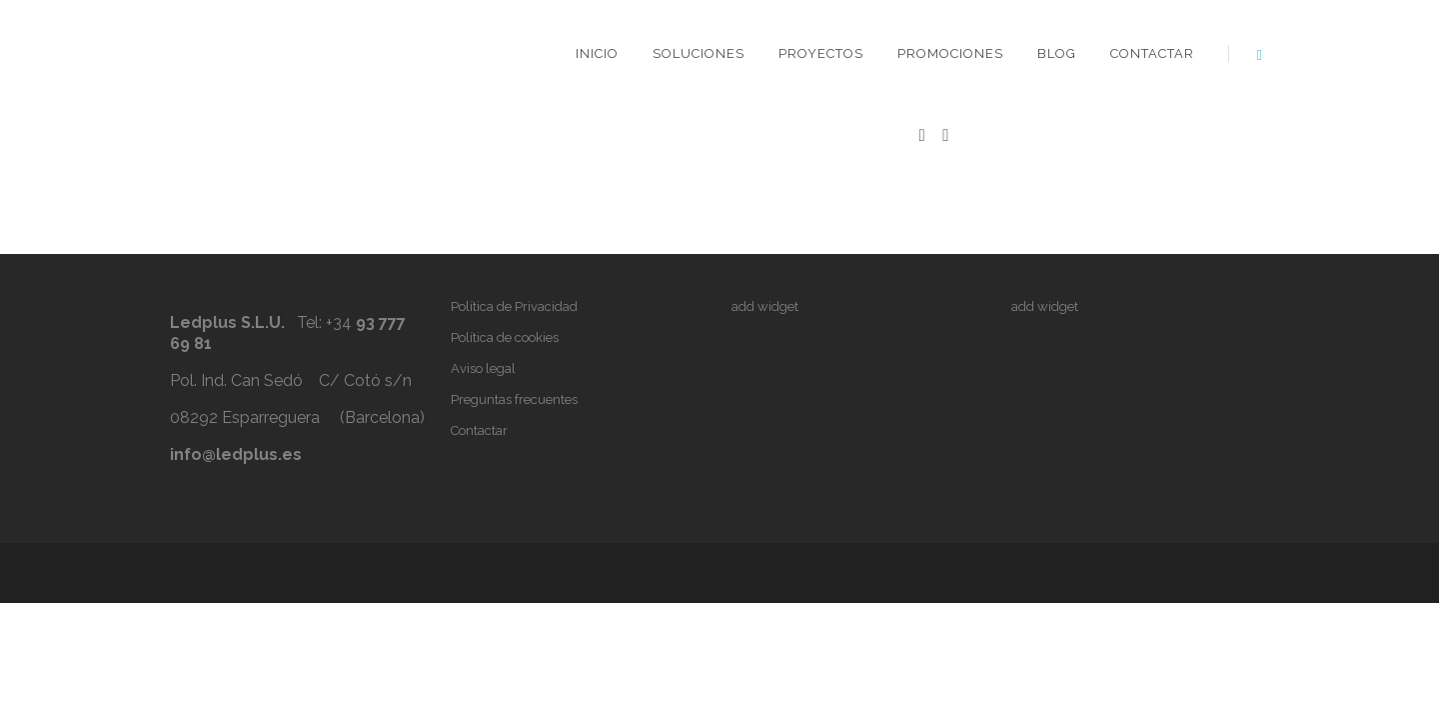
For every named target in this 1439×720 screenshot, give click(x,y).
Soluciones (698, 53)
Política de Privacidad (514, 306)
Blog (1056, 53)
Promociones (950, 53)
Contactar (1152, 53)
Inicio (597, 53)
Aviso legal (483, 368)
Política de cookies (505, 337)
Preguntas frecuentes (514, 399)
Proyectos (820, 53)
